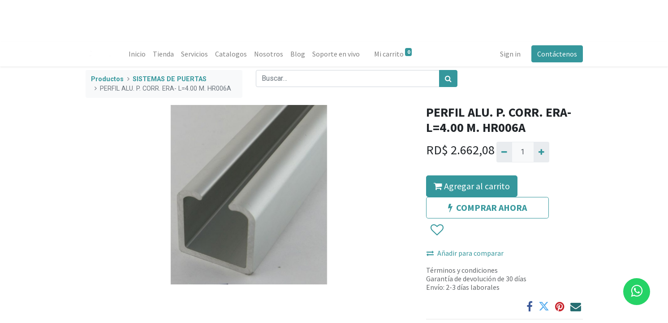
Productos (107, 79)
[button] (436, 230)
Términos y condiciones (462, 270)
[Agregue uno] (541, 152)
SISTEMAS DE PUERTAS (170, 79)
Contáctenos (557, 53)
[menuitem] (137, 54)
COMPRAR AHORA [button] (487, 207)
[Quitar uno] (504, 152)
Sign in (510, 53)
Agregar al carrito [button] (472, 186)
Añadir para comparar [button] (465, 253)
